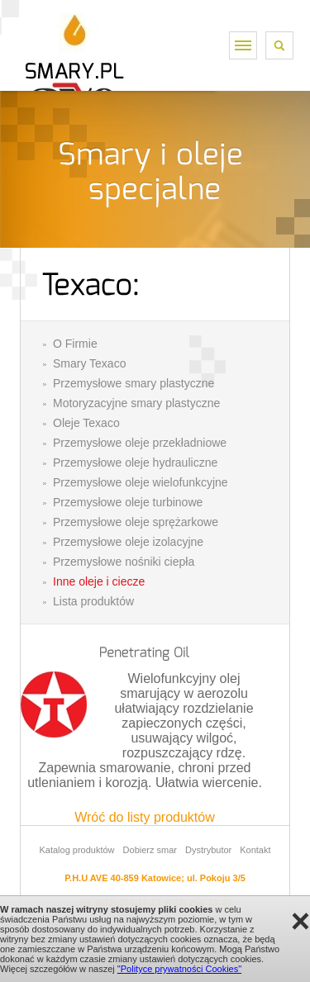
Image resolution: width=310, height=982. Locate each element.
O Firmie (75, 343)
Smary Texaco (89, 363)
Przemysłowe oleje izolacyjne (128, 541)
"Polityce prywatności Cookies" (179, 969)
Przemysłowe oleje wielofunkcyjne (140, 482)
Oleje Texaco (86, 422)
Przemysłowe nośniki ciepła (123, 561)
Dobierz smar (150, 850)
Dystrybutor (208, 850)
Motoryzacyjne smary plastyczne (136, 403)
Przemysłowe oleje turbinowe (128, 502)
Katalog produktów (76, 850)
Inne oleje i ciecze (99, 581)
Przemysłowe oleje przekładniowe (140, 442)
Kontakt (255, 850)
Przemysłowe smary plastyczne (133, 383)
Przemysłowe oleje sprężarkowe (135, 522)
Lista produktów (93, 601)
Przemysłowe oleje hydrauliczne (135, 462)
